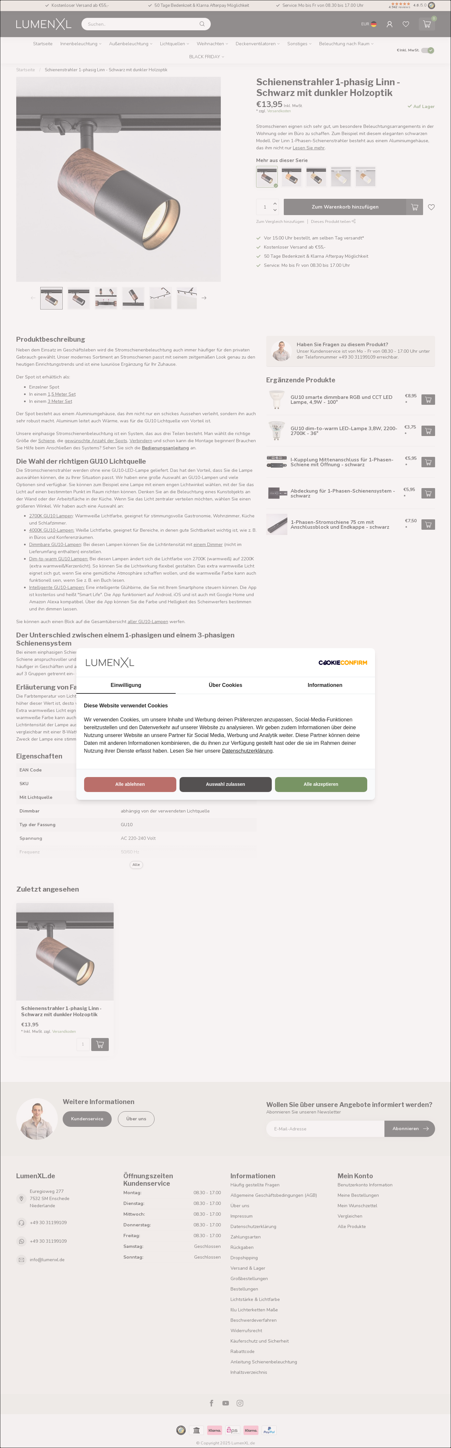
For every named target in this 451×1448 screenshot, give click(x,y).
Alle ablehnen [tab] (130, 784)
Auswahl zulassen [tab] (225, 784)
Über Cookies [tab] (225, 685)
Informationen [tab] (325, 685)
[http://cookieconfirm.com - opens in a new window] (343, 662)
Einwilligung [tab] (126, 685)
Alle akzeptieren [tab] (321, 784)
